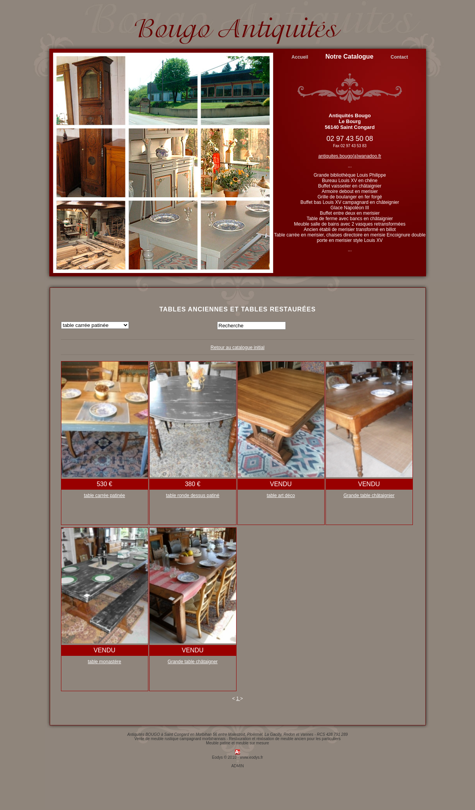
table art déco (281, 495)
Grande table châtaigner (193, 661)
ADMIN (237, 766)
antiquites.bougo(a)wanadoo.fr (349, 156)
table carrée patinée (104, 495)
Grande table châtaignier (368, 495)
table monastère (104, 661)
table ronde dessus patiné (192, 495)
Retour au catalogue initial (237, 347)
